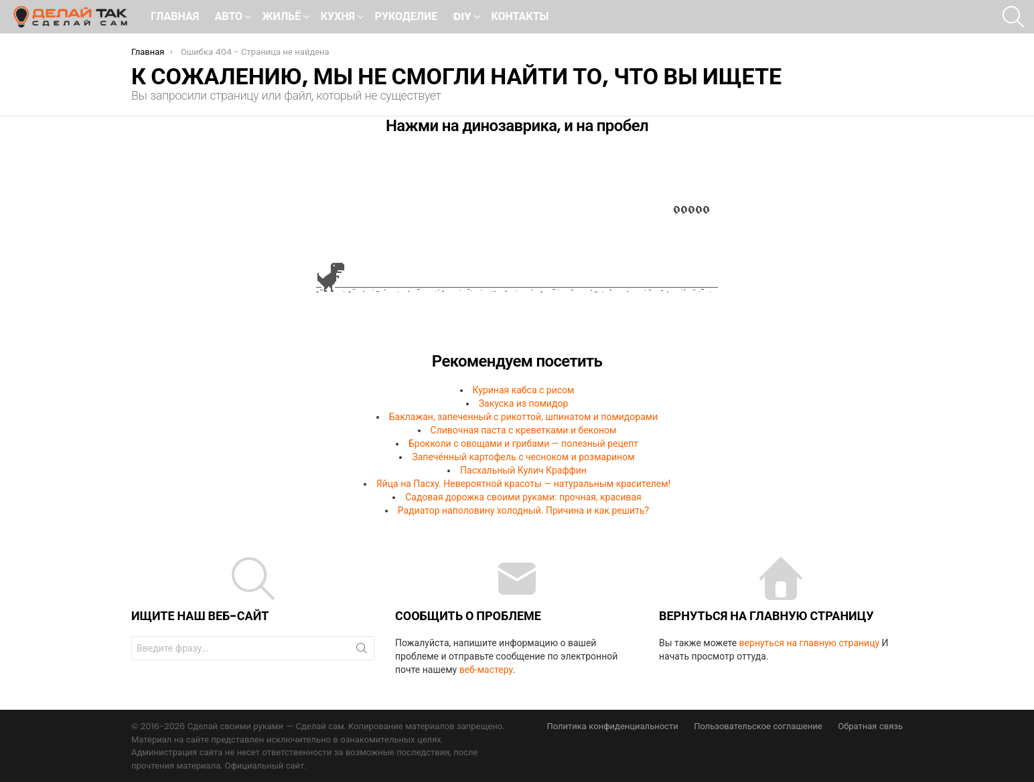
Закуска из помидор (524, 403)
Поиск (361, 651)
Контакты (519, 16)
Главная (175, 16)
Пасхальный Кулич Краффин (523, 470)
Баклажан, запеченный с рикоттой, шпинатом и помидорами (523, 416)
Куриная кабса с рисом (524, 390)
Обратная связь (870, 726)
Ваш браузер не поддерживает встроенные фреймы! (517, 248)
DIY (462, 18)
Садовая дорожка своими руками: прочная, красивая (523, 497)
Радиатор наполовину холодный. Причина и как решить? (523, 510)
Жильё (282, 18)
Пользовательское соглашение (758, 726)
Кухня (338, 18)
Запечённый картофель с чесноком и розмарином (523, 457)
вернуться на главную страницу (809, 643)
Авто (228, 18)
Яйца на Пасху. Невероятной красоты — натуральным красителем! (523, 483)
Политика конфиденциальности (612, 726)
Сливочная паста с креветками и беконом (524, 430)
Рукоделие (406, 16)
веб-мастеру (486, 669)
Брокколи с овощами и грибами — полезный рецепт (523, 443)
